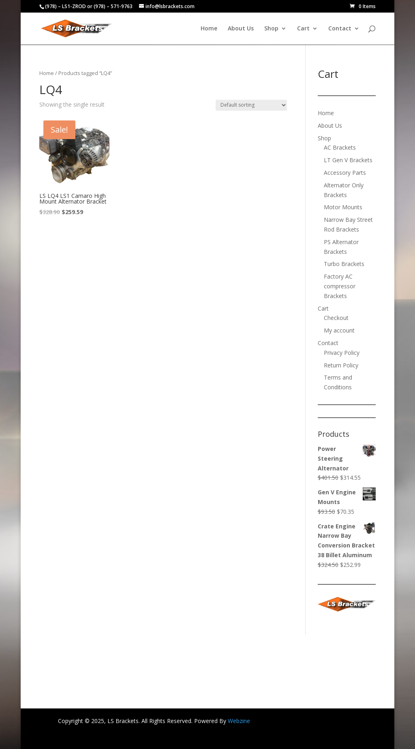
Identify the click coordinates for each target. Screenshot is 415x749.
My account (339, 330)
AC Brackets (340, 147)
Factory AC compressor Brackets (339, 286)
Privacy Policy (341, 352)
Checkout (336, 318)
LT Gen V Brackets (348, 160)
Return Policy (341, 365)
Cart (303, 29)
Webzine (239, 721)
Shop (271, 29)
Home (209, 29)
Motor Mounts (343, 207)
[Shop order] (251, 105)
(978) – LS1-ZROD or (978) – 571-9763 (89, 6)
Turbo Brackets (344, 264)
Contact (339, 29)
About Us (241, 29)
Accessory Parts (345, 172)
